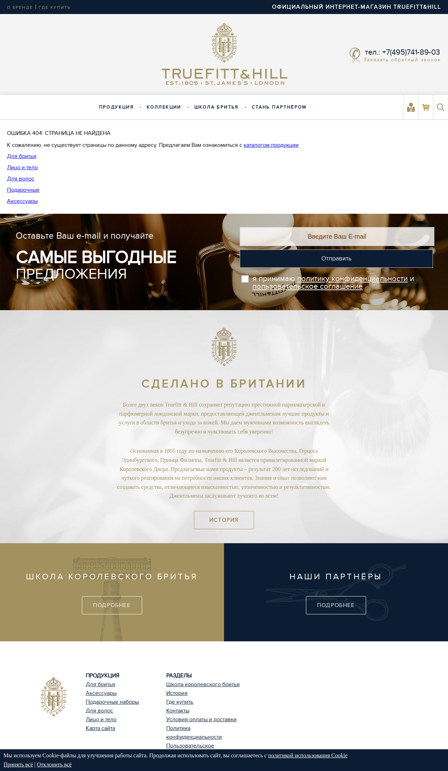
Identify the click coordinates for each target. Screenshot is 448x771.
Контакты (177, 710)
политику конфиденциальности (352, 278)
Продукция (116, 107)
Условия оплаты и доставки (201, 719)
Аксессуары (22, 201)
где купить (55, 7)
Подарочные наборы (112, 701)
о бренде (20, 7)
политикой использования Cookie (308, 755)
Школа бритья (216, 107)
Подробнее (112, 605)
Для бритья (21, 156)
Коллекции (164, 107)
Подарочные (23, 189)
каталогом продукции (271, 145)
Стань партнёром (279, 107)
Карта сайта (100, 728)
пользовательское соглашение (307, 286)
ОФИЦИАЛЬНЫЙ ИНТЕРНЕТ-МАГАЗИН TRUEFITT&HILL (356, 7)
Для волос (20, 178)
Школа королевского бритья (203, 684)
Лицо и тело (22, 167)
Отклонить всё (54, 764)
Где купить (179, 701)
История (224, 520)
